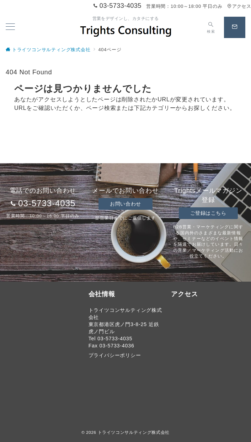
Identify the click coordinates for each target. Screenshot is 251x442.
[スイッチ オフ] (211, 27)
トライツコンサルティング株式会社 (134, 432)
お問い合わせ (125, 204)
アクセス (239, 6)
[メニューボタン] (10, 27)
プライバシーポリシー (115, 355)
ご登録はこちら (208, 213)
